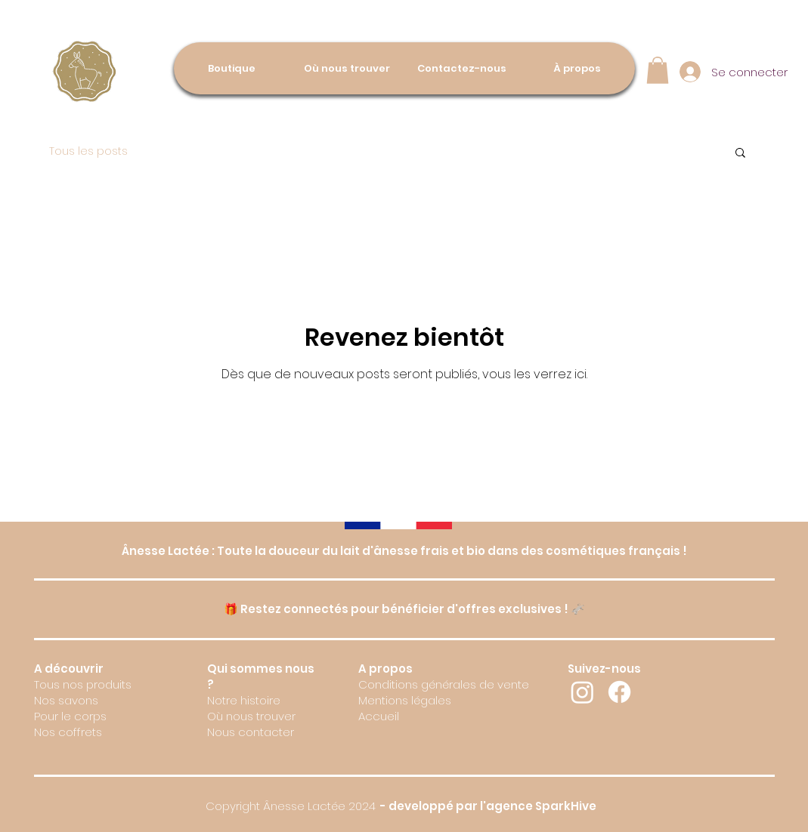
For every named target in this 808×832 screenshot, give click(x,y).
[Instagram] (582, 692)
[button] (657, 70)
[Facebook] (619, 692)
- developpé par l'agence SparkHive (487, 806)
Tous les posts (88, 151)
